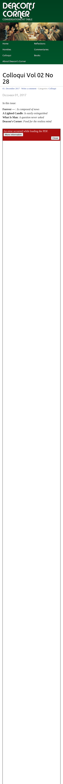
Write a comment (28, 88)
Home (5, 44)
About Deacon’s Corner (14, 61)
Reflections (39, 44)
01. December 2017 (11, 88)
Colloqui (7, 55)
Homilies (7, 49)
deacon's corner (19, 10)
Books (37, 55)
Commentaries (41, 49)
